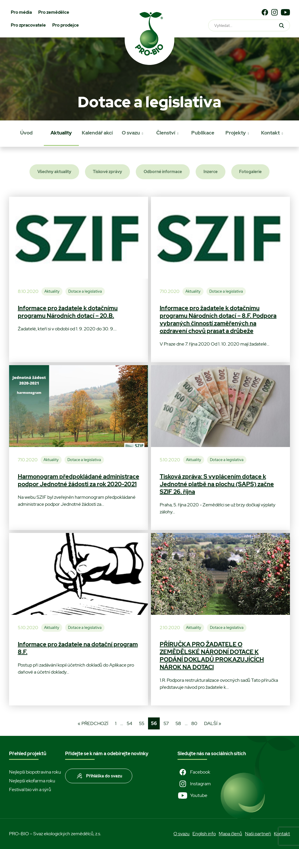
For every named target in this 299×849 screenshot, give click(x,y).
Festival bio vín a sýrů (30, 789)
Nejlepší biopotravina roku (35, 772)
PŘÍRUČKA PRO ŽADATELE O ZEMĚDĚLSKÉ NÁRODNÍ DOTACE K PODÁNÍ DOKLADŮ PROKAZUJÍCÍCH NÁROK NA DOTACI (212, 656)
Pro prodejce (65, 25)
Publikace (202, 133)
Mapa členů (230, 834)
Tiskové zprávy (107, 171)
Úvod (26, 133)
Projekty (235, 133)
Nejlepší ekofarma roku (32, 781)
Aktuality (61, 133)
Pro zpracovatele (28, 25)
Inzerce (211, 171)
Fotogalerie (250, 171)
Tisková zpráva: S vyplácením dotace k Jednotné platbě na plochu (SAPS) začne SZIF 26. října (217, 484)
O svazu (131, 133)
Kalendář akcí (97, 133)
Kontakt (270, 133)
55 (141, 723)
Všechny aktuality (54, 171)
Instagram (194, 784)
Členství (165, 133)
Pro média (21, 12)
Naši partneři (258, 834)
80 (194, 723)
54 (129, 723)
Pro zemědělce (53, 12)
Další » (212, 723)
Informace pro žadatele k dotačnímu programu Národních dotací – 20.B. (68, 312)
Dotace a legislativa (85, 291)
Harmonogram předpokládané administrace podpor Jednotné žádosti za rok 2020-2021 (78, 480)
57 (166, 723)
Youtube (192, 795)
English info (204, 834)
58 (178, 723)
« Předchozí (93, 723)
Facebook (194, 772)
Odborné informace (163, 171)
